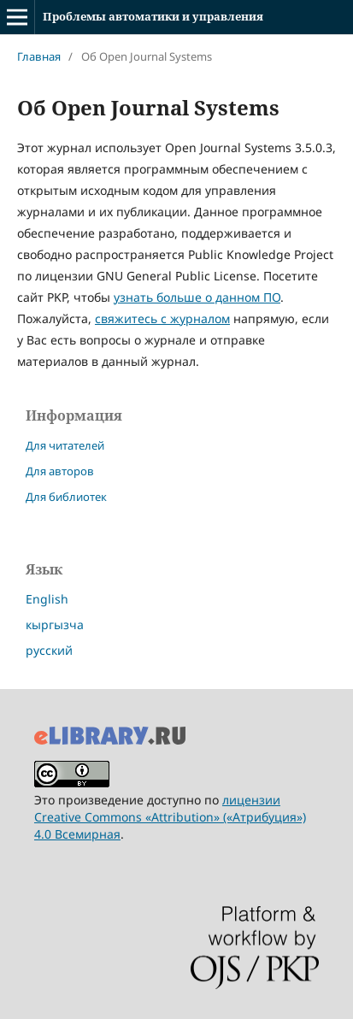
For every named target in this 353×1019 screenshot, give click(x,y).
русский (49, 650)
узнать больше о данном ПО (197, 297)
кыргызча (55, 624)
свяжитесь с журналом (162, 318)
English (47, 599)
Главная (39, 56)
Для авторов (60, 471)
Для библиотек (66, 496)
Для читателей (65, 445)
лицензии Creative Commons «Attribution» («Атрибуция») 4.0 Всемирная (170, 817)
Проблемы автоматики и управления (153, 16)
